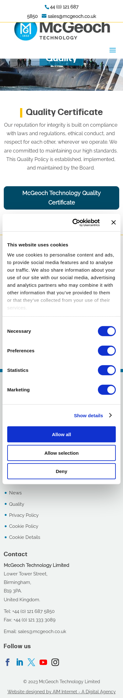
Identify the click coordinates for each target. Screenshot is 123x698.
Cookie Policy (23, 526)
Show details (88, 415)
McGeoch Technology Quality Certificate (61, 198)
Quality (16, 504)
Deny (61, 471)
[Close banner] (113, 222)
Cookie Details (24, 537)
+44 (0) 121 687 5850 (33, 611)
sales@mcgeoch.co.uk (72, 16)
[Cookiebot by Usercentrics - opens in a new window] (75, 222)
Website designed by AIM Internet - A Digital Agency (62, 691)
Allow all (61, 434)
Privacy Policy (24, 515)
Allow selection (61, 452)
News (15, 493)
